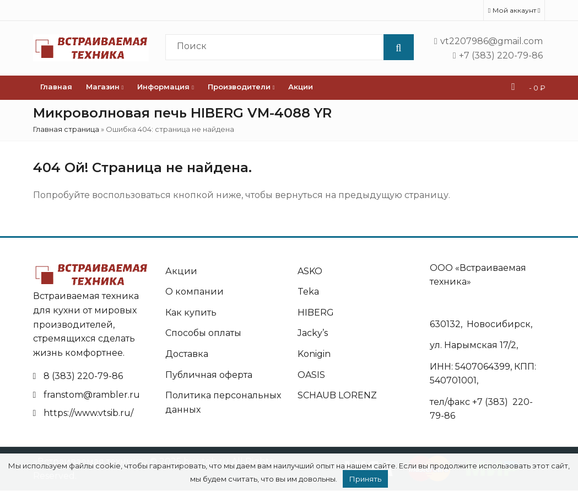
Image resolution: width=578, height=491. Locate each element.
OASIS (311, 375)
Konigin (314, 354)
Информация (165, 86)
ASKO (310, 271)
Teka (308, 291)
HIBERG (316, 312)
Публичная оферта (208, 375)
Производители (241, 86)
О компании (194, 291)
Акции (300, 86)
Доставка (186, 354)
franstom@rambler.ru (92, 394)
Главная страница (66, 129)
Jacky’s (313, 333)
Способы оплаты (203, 333)
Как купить (191, 312)
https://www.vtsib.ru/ (88, 413)
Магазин (105, 86)
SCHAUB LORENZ (337, 395)
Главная (56, 86)
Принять (365, 478)
